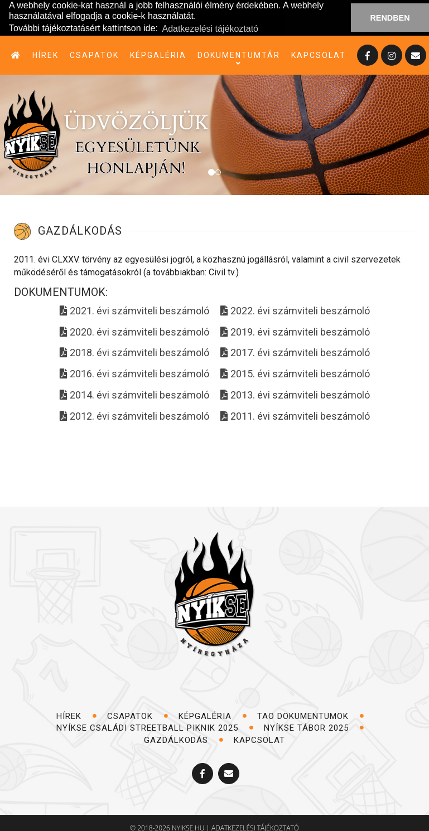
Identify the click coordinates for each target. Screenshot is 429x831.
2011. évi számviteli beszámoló (295, 415)
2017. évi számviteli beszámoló (295, 352)
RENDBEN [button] (389, 17)
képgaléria (158, 54)
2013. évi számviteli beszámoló (295, 394)
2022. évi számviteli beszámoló (295, 311)
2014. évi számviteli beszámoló (134, 394)
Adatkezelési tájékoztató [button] (210, 28)
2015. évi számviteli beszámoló (295, 374)
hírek (45, 54)
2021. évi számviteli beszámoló (134, 311)
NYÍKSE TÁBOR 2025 (314, 728)
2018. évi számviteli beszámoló (134, 352)
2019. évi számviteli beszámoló (295, 331)
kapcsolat (318, 54)
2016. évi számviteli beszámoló (134, 374)
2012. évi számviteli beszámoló (134, 415)
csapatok (94, 54)
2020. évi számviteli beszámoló (134, 331)
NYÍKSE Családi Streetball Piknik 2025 (155, 728)
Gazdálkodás (184, 740)
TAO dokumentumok (310, 716)
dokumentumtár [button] (238, 55)
